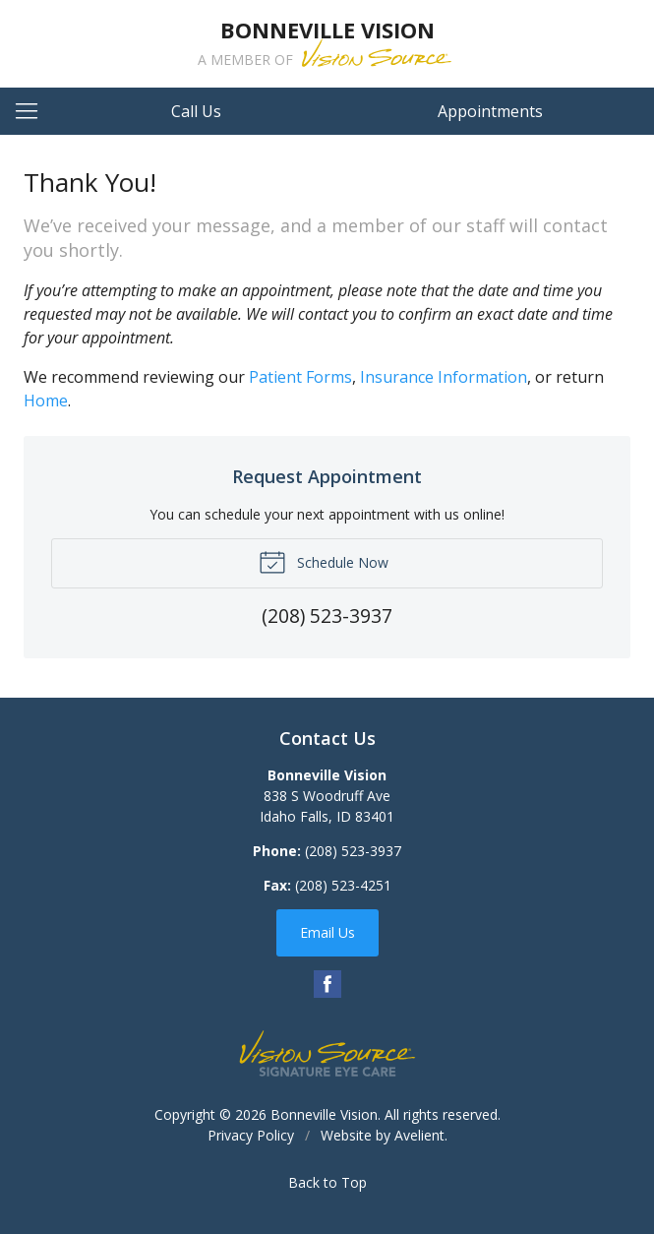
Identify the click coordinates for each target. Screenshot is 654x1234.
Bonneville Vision (324, 1114)
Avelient (419, 1135)
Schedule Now (323, 561)
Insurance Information (443, 377)
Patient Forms (300, 377)
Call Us (196, 111)
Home (46, 400)
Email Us (327, 932)
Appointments (490, 111)
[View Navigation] (33, 111)
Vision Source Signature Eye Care (327, 1053)
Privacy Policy (251, 1135)
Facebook (327, 984)
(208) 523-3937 (353, 850)
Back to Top (327, 1182)
